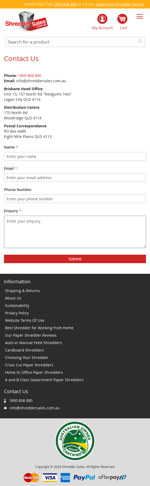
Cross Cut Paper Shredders (29, 364)
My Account (102, 27)
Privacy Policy (17, 312)
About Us (13, 298)
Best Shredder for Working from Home (39, 327)
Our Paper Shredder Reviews (31, 335)
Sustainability (17, 305)
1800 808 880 (65, 4)
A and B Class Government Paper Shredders (44, 379)
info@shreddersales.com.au (35, 407)
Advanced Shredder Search (120, 4)
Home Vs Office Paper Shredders (34, 372)
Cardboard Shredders (24, 350)
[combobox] (75, 42)
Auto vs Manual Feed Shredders (33, 342)
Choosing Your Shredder (26, 357)
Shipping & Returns (22, 290)
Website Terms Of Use (24, 320)
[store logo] (26, 22)
